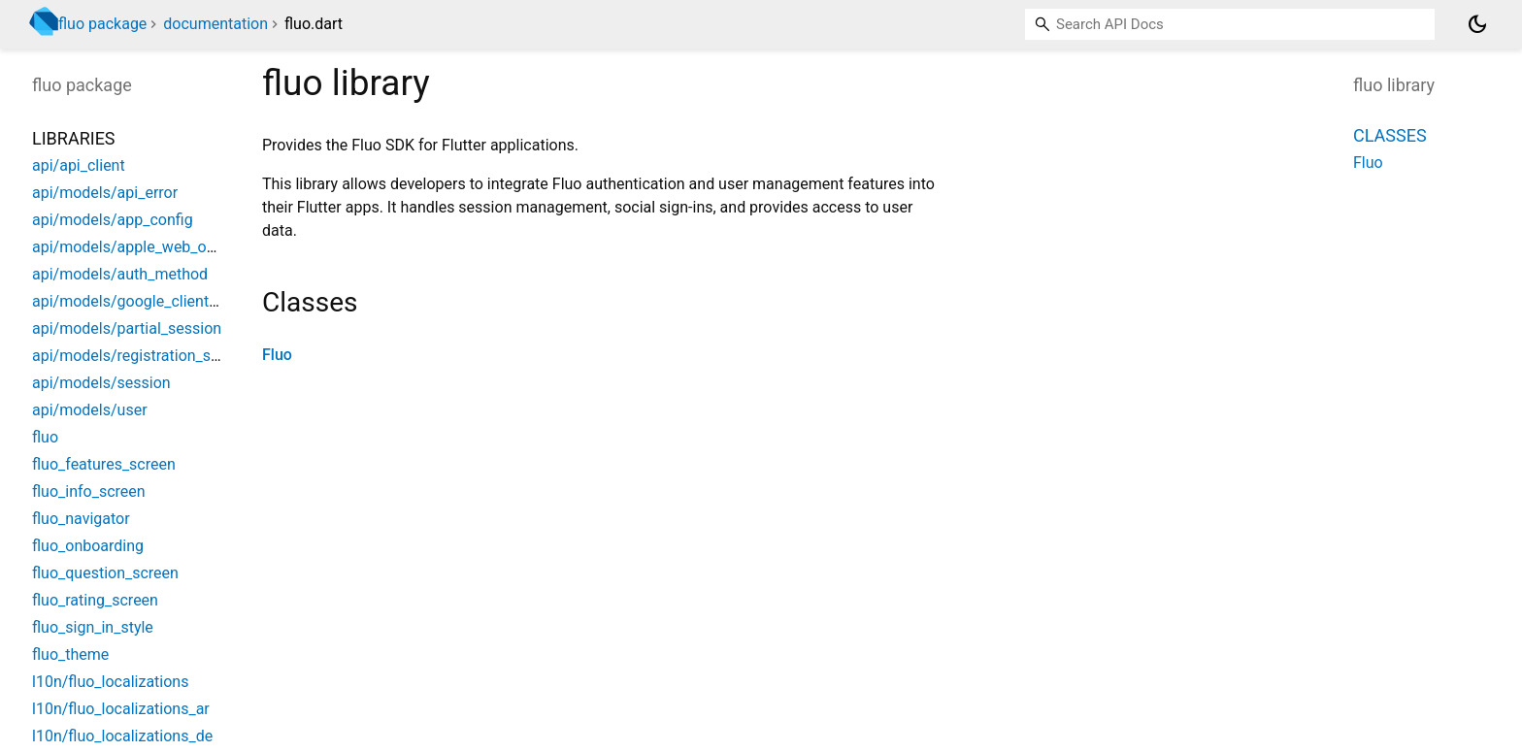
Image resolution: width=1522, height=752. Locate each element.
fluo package (102, 24)
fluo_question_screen (105, 573)
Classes (1390, 135)
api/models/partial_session (126, 328)
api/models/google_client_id (130, 301)
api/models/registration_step (132, 355)
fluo (45, 437)
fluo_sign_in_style (92, 627)
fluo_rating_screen (95, 600)
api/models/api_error (105, 192)
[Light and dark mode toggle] (1477, 24)
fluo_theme (70, 654)
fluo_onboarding (88, 546)
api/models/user (90, 410)
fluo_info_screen (89, 491)
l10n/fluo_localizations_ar (121, 709)
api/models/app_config (112, 220)
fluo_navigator (81, 518)
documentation (215, 24)
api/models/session (101, 383)
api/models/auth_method (120, 274)
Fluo (277, 354)
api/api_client (78, 165)
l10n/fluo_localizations (110, 681)
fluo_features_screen (104, 464)
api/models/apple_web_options (140, 247)
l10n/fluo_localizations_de (122, 736)
